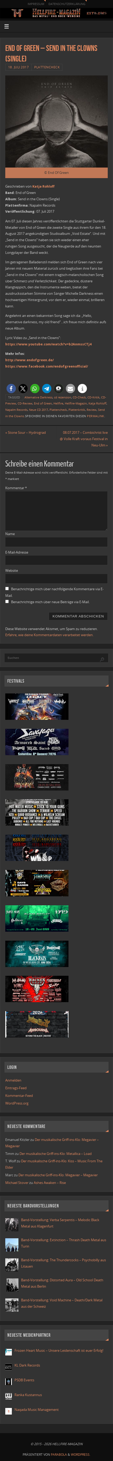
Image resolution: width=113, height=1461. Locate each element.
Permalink (95, 416)
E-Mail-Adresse (16, 552)
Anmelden (13, 1080)
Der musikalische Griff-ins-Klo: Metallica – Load (55, 1153)
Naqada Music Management (36, 1409)
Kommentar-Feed (19, 1095)
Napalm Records (16, 410)
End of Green (43, 403)
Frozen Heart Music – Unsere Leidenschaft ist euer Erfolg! (59, 1350)
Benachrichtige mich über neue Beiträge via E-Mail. (50, 602)
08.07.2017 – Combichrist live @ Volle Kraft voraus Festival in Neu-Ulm (84, 439)
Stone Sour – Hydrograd (25, 432)
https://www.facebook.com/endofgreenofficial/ (46, 366)
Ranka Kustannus (28, 1395)
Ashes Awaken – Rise (50, 1183)
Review (91, 410)
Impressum (36, 4)
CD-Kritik (93, 397)
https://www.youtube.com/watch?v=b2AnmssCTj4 (48, 344)
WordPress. (80, 1454)
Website (11, 570)
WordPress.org (16, 1103)
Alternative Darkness (38, 397)
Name (10, 534)
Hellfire (58, 403)
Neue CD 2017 (38, 410)
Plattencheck (47, 67)
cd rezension (62, 397)
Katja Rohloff (43, 186)
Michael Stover (16, 1183)
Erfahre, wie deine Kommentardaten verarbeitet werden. (49, 635)
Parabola (59, 1454)
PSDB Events (24, 1380)
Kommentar (16, 488)
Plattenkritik (76, 410)
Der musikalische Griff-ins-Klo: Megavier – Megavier (58, 1175)
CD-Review (25, 403)
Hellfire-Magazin (76, 403)
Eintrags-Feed (16, 1088)
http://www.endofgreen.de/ (29, 360)
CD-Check (79, 397)
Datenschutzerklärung (66, 4)
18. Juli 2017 (18, 67)
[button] (11, 388)
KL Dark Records (27, 1365)
